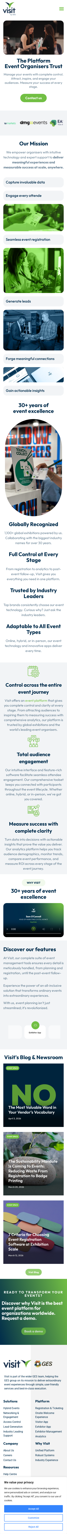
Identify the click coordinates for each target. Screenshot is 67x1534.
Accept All (33, 1508)
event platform (36, 700)
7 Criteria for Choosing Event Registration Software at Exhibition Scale (28, 1241)
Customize (33, 1517)
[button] (61, 9)
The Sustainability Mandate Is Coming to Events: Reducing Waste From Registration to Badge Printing (33, 1171)
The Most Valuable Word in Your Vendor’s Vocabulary (32, 1110)
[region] (33, 1505)
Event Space (12, 1068)
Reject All (33, 1526)
